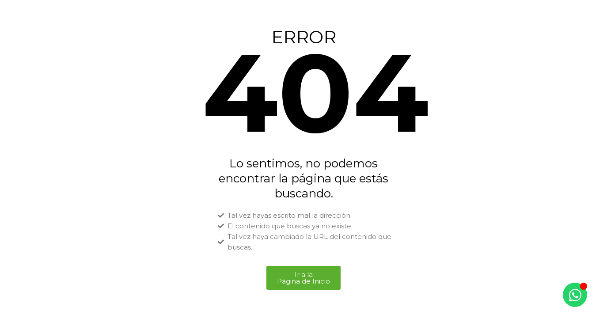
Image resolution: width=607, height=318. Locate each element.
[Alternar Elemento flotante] (575, 295)
